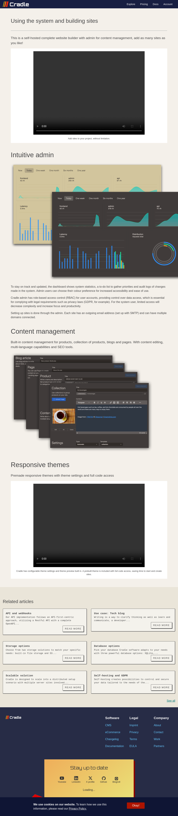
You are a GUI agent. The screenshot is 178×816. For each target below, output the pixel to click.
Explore (131, 4)
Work (157, 739)
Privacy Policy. (78, 808)
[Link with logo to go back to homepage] (16, 4)
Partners (159, 746)
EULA (133, 746)
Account (167, 4)
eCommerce (112, 732)
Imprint (134, 725)
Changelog (112, 739)
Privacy (134, 732)
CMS (108, 725)
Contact (158, 732)
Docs (156, 4)
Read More (73, 628)
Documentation (114, 746)
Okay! (135, 805)
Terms (133, 739)
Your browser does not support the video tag (89, 93)
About (157, 725)
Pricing (144, 4)
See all (171, 700)
